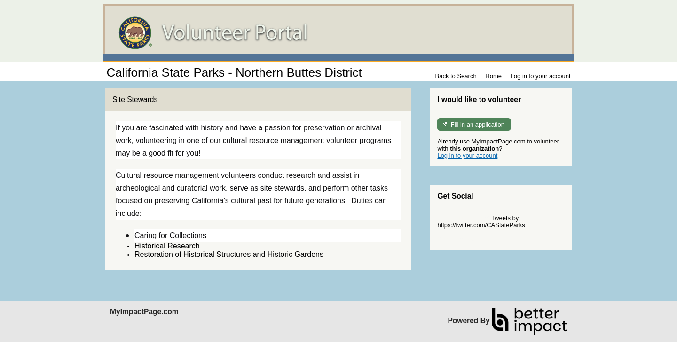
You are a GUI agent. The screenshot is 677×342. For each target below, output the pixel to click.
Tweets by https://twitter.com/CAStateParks (481, 222)
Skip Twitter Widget (463, 218)
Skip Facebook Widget (467, 239)
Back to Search (455, 76)
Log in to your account (541, 76)
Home (493, 76)
